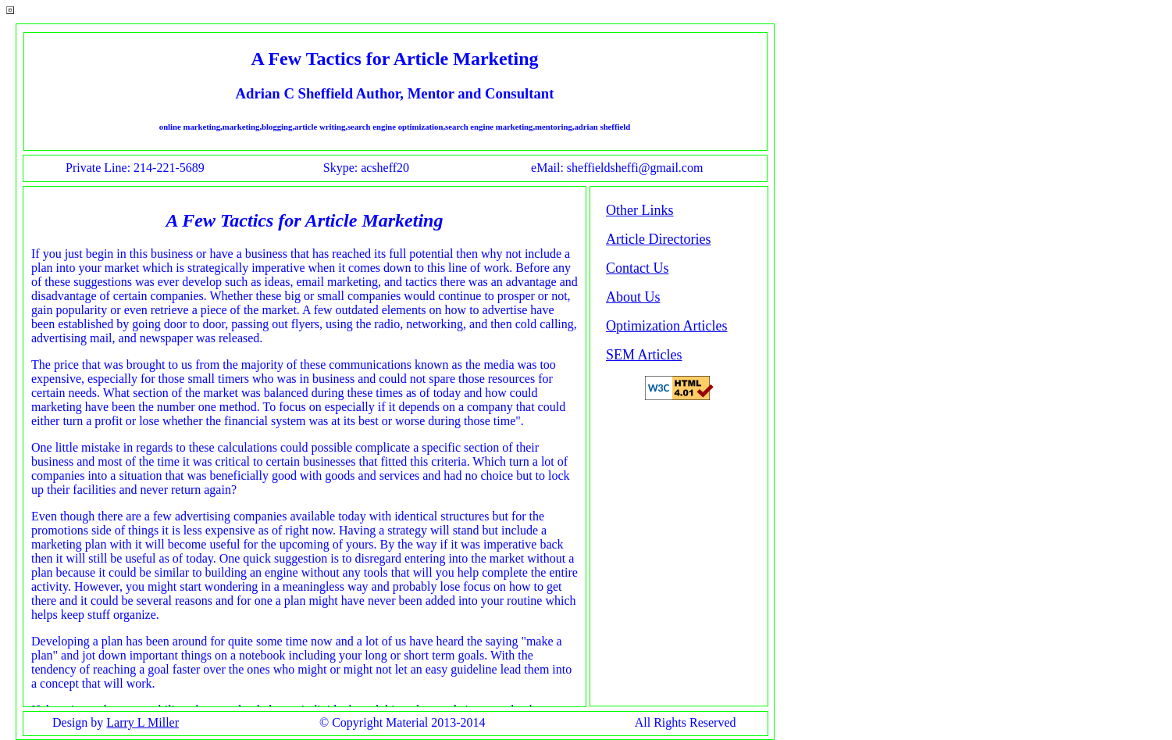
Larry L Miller (142, 722)
